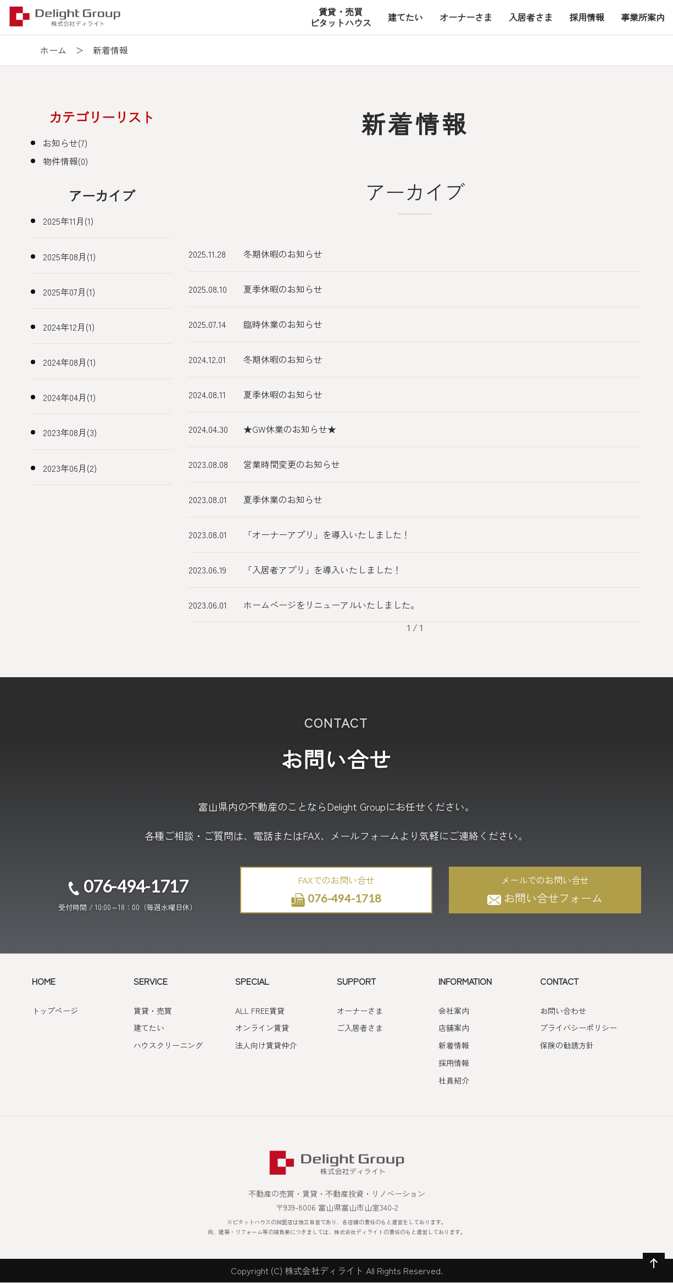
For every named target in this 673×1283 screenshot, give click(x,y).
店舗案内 (453, 1027)
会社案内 (453, 1010)
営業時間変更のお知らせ (291, 464)
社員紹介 (453, 1080)
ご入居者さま (360, 1027)
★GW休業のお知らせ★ (289, 429)
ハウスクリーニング (168, 1045)
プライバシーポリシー (578, 1027)
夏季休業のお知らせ (282, 499)
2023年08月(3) (70, 432)
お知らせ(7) (65, 142)
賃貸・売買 (153, 1010)
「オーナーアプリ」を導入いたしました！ (326, 534)
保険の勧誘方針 (567, 1045)
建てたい (149, 1027)
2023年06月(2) (70, 468)
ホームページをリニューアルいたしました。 (331, 604)
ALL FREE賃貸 (260, 1010)
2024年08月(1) (69, 362)
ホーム (53, 50)
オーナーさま (360, 1010)
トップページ (55, 1010)
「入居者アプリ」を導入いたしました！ (322, 569)
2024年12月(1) (68, 326)
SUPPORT (356, 981)
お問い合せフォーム (545, 890)
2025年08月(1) (69, 256)
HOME (43, 981)
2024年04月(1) (69, 397)
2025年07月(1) (69, 291)
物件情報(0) (65, 161)
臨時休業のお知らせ (282, 324)
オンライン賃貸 (262, 1027)
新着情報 (453, 1045)
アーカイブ (102, 195)
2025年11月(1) (68, 220)
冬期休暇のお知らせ (282, 253)
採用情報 (453, 1062)
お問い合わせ (563, 1010)
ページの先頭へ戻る (651, 1274)
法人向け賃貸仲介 (266, 1045)
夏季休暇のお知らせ (282, 288)
